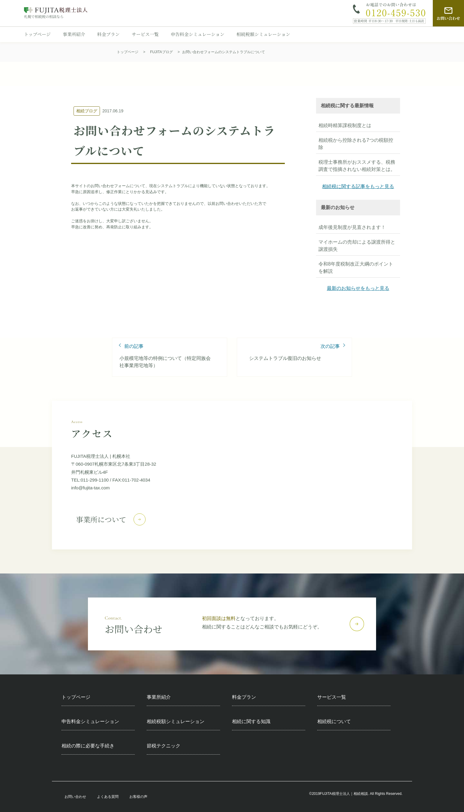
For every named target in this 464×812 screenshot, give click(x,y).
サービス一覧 (145, 34)
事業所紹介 (74, 34)
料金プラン (108, 34)
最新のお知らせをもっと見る (358, 288)
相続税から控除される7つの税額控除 (355, 144)
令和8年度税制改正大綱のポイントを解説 (355, 267)
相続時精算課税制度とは (344, 125)
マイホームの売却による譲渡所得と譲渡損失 (356, 245)
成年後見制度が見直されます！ (352, 227)
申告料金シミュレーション (197, 34)
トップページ (37, 34)
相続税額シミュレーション (263, 34)
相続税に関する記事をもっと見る (358, 186)
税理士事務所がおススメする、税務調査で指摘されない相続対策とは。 (356, 166)
